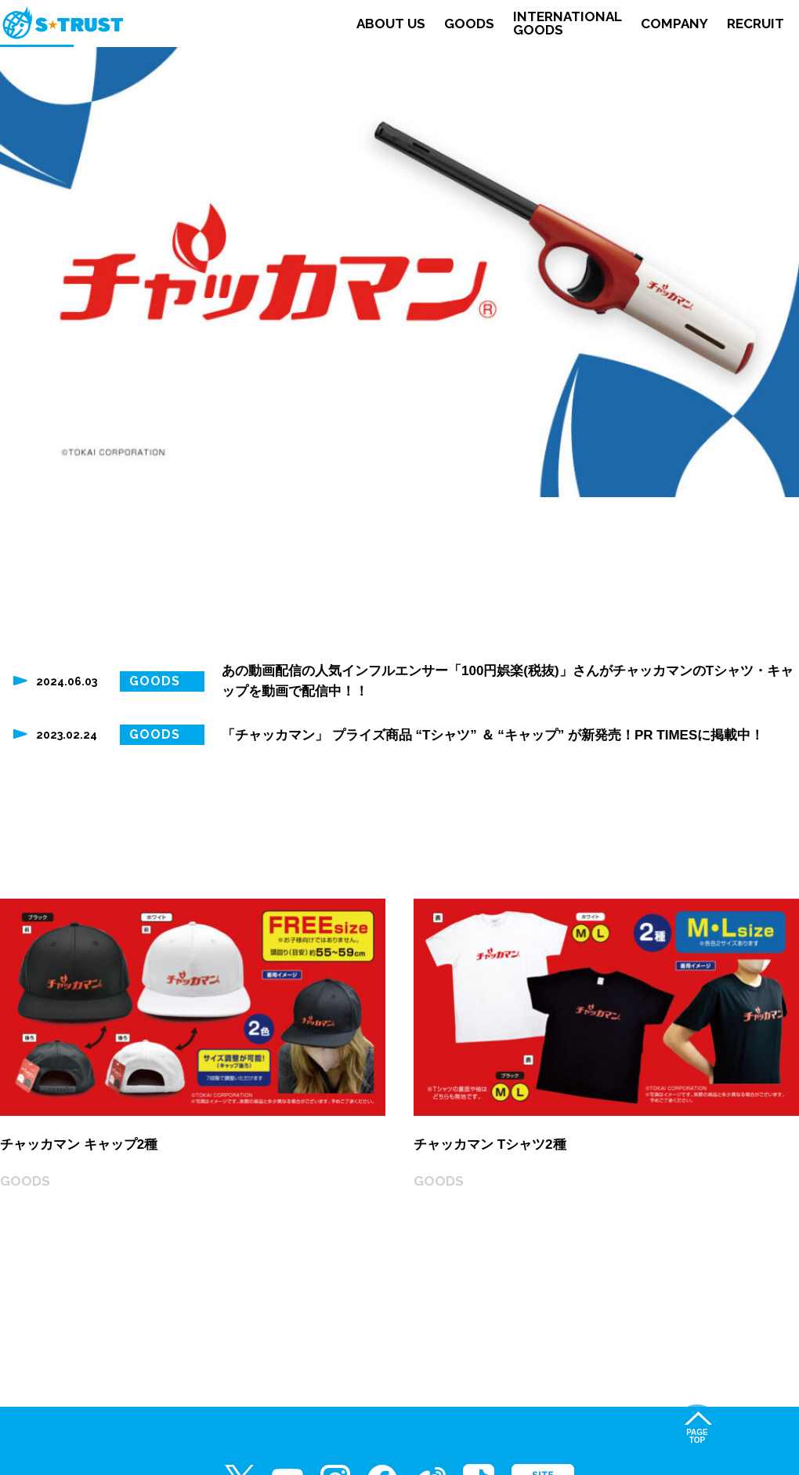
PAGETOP (697, 1436)
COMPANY (674, 24)
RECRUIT (755, 24)
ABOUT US (390, 24)
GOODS (469, 24)
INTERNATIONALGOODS (567, 23)
